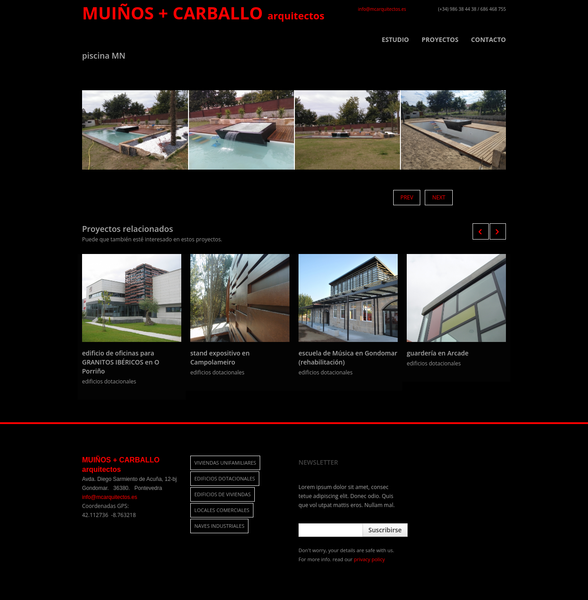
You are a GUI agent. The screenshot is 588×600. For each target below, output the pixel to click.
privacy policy (369, 559)
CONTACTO (488, 39)
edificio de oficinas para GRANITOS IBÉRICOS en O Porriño (120, 362)
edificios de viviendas (222, 494)
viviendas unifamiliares (225, 462)
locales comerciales (221, 510)
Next (438, 197)
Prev (406, 197)
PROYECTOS (440, 39)
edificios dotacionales (224, 478)
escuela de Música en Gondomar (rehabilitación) (348, 357)
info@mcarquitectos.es (382, 9)
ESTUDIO (395, 39)
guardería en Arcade (438, 353)
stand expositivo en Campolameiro (220, 357)
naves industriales (219, 525)
